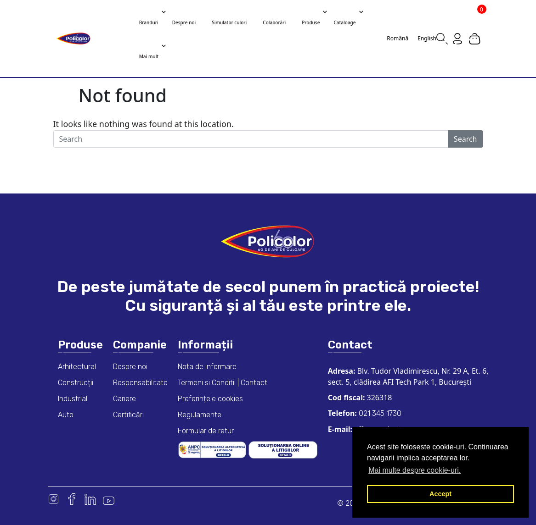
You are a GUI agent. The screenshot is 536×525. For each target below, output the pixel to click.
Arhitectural (77, 366)
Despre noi (130, 366)
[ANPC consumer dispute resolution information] (213, 449)
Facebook (72, 499)
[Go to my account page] (457, 38)
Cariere (124, 398)
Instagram (53, 499)
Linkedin (90, 499)
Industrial (72, 398)
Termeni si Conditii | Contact (222, 382)
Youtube (108, 499)
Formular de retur (206, 430)
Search (465, 139)
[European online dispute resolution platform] (282, 449)
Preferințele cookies (210, 398)
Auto (65, 414)
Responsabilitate (140, 382)
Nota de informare (207, 366)
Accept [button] (440, 493)
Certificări (128, 414)
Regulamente (199, 414)
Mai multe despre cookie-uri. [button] (414, 470)
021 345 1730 (379, 413)
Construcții (75, 382)
